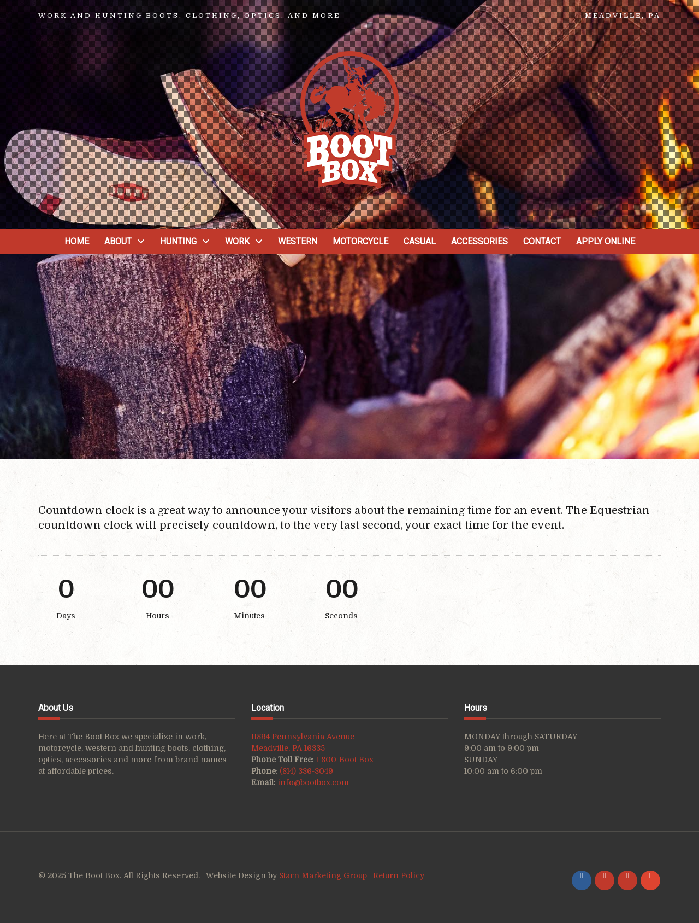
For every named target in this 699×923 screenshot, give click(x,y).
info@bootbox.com (313, 782)
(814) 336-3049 (306, 771)
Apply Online (605, 241)
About (118, 241)
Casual (420, 241)
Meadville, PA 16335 (288, 748)
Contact (542, 241)
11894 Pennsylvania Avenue (302, 736)
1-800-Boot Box (345, 759)
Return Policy (398, 875)
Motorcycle (360, 241)
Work (237, 241)
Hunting (178, 241)
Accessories (479, 241)
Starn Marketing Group (324, 875)
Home (76, 241)
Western (297, 241)
